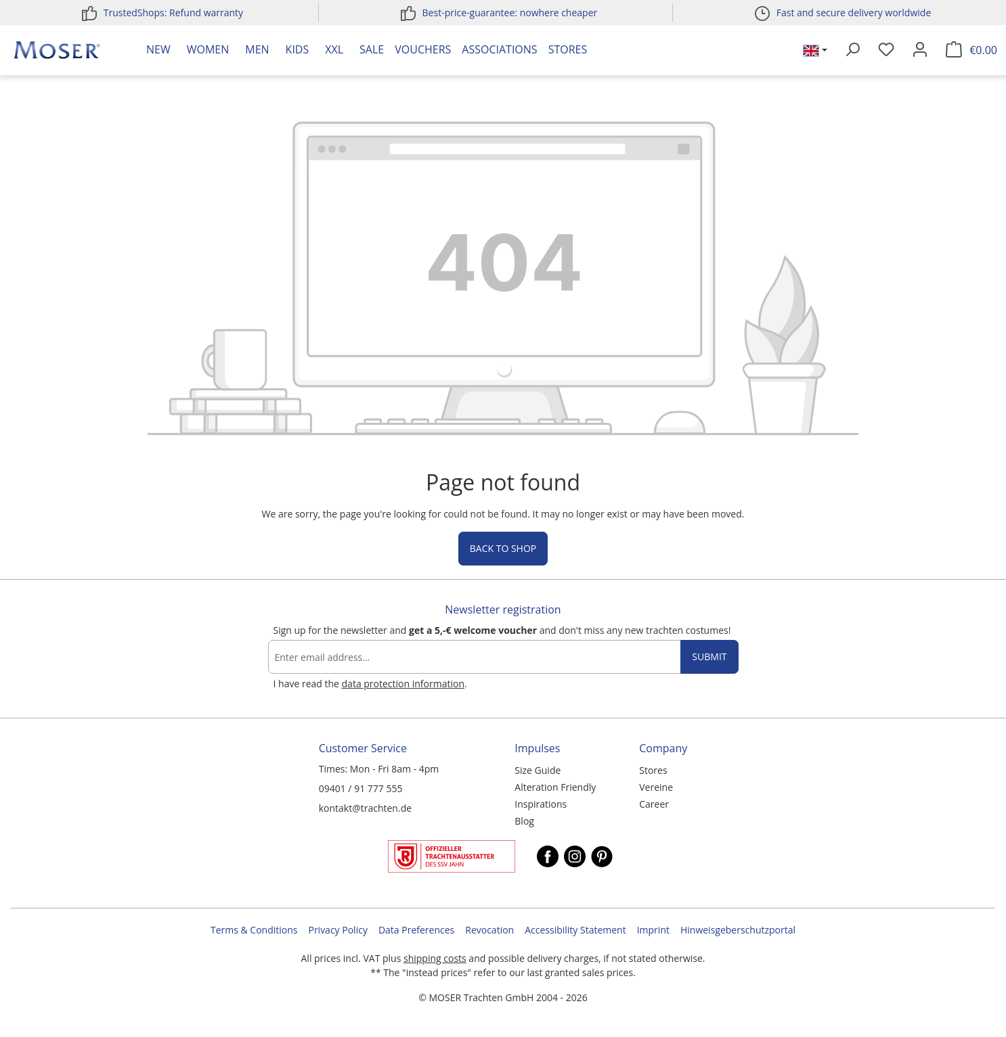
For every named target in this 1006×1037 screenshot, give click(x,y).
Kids (297, 49)
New (158, 49)
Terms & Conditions (254, 929)
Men (257, 49)
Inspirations (541, 804)
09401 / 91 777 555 (361, 788)
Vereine (656, 787)
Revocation (489, 929)
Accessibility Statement (575, 929)
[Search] (852, 50)
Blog (524, 820)
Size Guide (538, 770)
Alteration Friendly (555, 787)
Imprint (653, 929)
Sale (371, 49)
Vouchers (423, 49)
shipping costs (434, 958)
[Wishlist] (886, 50)
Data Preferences (416, 929)
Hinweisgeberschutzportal (737, 929)
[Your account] (920, 50)
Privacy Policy (337, 929)
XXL (334, 49)
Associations (499, 49)
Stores (568, 49)
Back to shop (503, 548)
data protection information (403, 683)
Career (654, 804)
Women (208, 49)
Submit (709, 656)
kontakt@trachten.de (365, 808)
